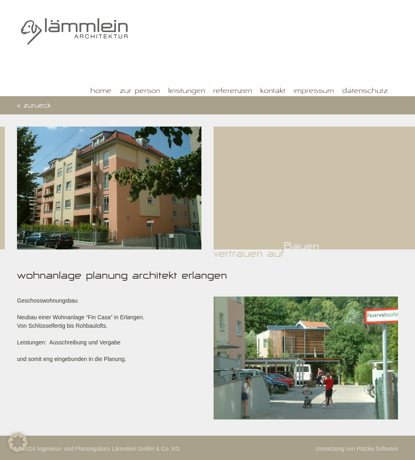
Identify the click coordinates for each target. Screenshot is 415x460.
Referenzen (232, 91)
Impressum (313, 91)
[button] (18, 442)
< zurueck (34, 106)
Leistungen (186, 91)
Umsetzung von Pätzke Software (357, 448)
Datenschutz (365, 91)
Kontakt (272, 91)
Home (100, 91)
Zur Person (140, 91)
